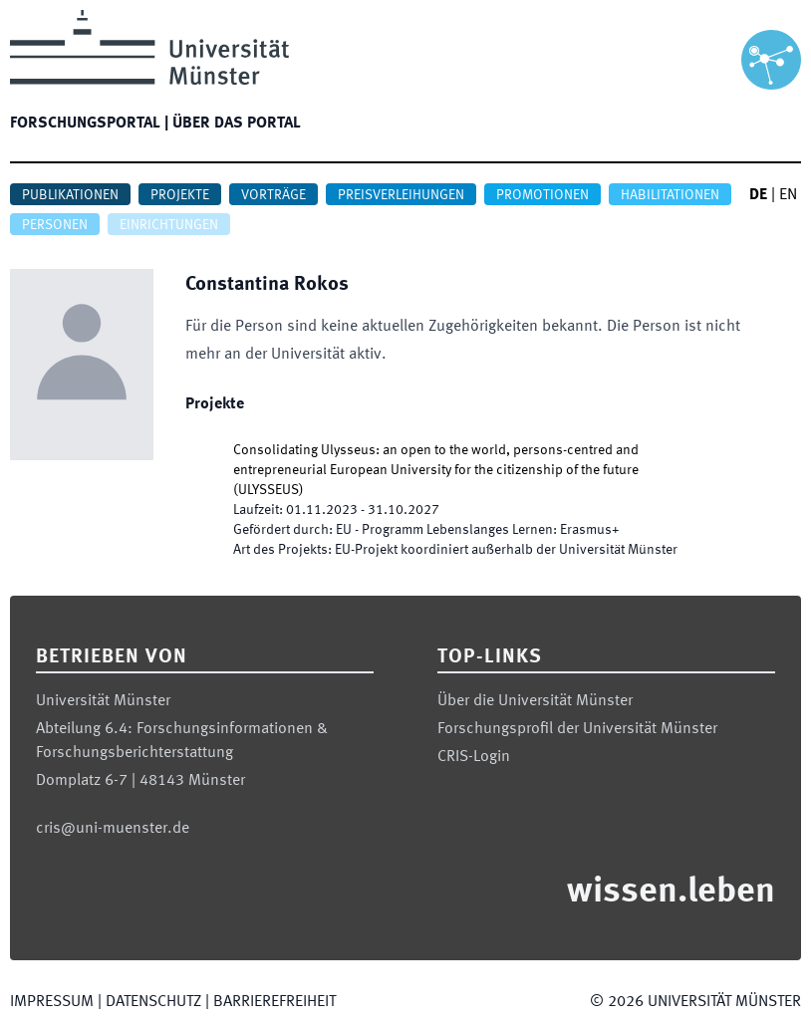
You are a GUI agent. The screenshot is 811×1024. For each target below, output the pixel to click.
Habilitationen (670, 195)
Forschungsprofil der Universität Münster (577, 729)
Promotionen (542, 195)
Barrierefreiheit (274, 1002)
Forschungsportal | (89, 123)
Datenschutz (153, 1002)
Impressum (52, 1002)
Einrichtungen (169, 225)
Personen (55, 225)
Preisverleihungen (401, 195)
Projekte (179, 195)
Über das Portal (236, 123)
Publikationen (70, 195)
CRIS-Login (473, 757)
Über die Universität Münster (535, 701)
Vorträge (273, 195)
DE (758, 195)
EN (788, 195)
